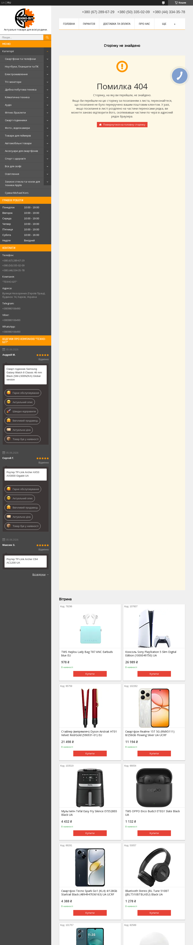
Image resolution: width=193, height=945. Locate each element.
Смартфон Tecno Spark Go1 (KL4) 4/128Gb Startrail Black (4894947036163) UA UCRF (89, 892)
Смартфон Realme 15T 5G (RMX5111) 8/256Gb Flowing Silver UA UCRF (149, 733)
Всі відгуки (38, 574)
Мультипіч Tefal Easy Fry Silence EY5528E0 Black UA (89, 813)
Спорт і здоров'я (15, 158)
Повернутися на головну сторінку (124, 124)
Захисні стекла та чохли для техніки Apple (22, 183)
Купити (90, 674)
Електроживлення (16, 74)
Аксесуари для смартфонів (21, 151)
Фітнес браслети (15, 112)
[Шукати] (47, 37)
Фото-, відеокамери (17, 128)
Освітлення (12, 174)
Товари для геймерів (18, 135)
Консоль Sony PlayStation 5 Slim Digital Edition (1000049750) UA (150, 653)
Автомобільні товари (18, 143)
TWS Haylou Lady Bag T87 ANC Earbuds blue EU (87, 653)
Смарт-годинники (16, 120)
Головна (69, 23)
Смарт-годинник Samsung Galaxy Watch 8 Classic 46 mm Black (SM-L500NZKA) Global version (24, 374)
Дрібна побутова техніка (20, 89)
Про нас (144, 23)
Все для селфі (13, 166)
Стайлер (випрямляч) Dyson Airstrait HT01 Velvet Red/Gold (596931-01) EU (89, 733)
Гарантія (89, 23)
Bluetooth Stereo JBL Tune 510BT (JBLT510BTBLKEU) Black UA (147, 892)
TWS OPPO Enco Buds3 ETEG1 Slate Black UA (152, 813)
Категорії (8, 51)
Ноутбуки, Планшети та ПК (22, 66)
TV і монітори (13, 82)
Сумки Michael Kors (17, 193)
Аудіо (8, 105)
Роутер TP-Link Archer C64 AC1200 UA (22, 561)
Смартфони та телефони (20, 59)
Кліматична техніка (17, 97)
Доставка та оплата (116, 23)
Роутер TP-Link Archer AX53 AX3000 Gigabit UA (22, 474)
